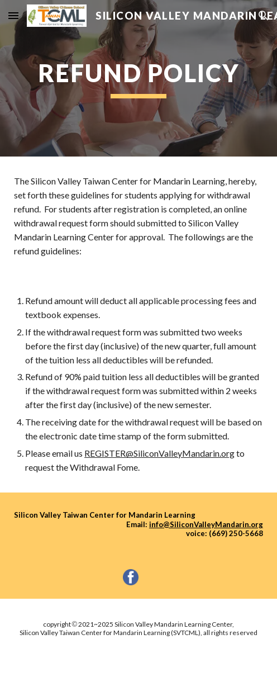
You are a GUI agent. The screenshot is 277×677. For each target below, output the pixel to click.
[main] (138, 78)
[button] (13, 15)
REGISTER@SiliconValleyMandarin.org (159, 453)
